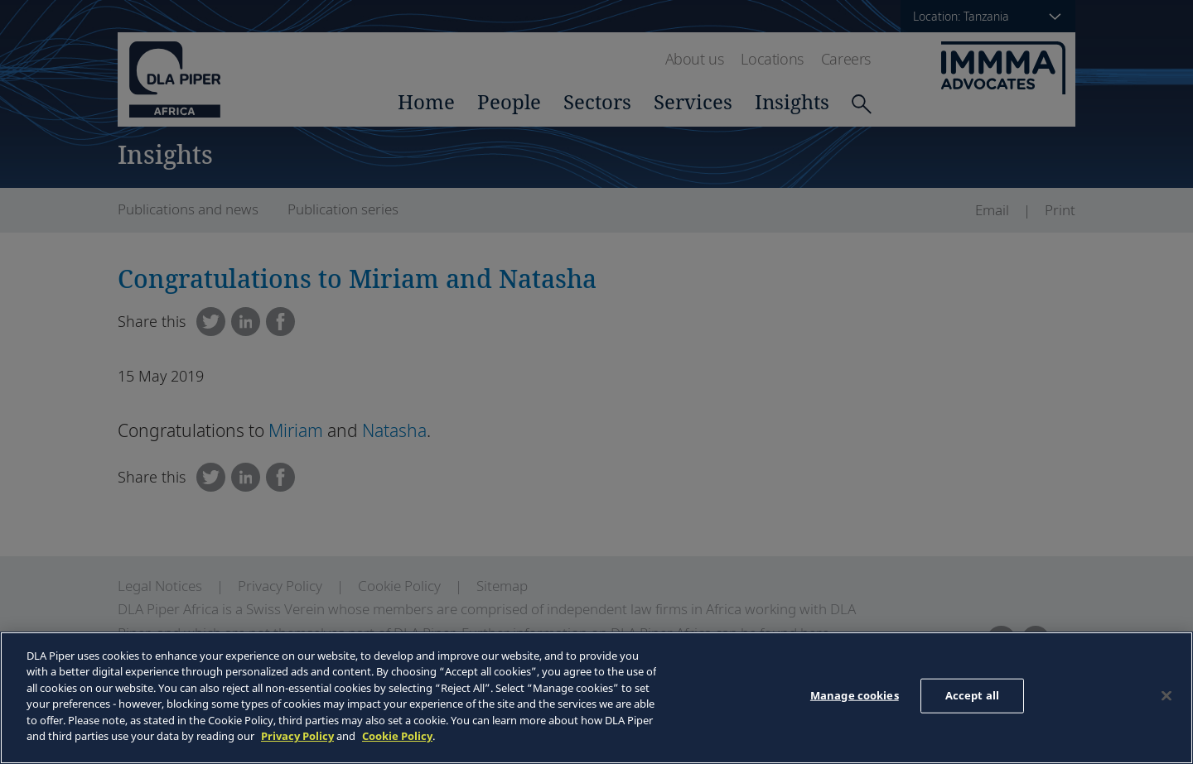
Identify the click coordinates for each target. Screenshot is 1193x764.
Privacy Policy (297, 735)
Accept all (972, 695)
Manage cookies (854, 695)
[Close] (1166, 695)
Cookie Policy (397, 735)
